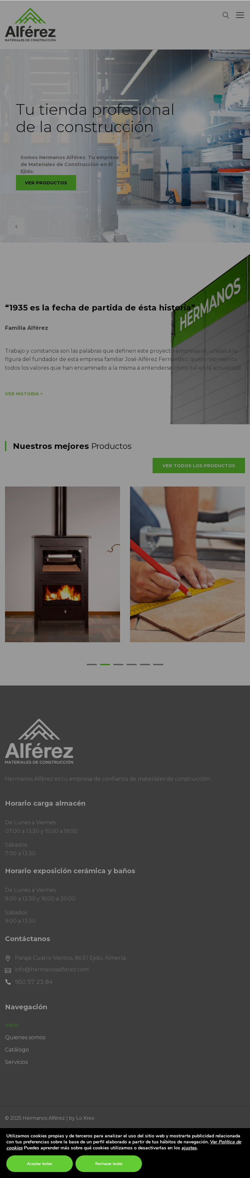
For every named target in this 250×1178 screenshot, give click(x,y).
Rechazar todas (109, 1163)
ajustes (189, 1148)
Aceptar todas (39, 1163)
